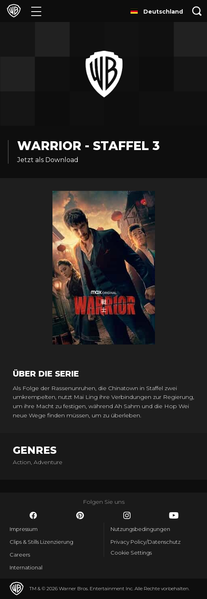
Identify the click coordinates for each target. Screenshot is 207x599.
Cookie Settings (131, 552)
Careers (20, 554)
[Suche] (197, 11)
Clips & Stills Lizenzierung (41, 542)
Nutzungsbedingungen (140, 529)
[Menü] (36, 11)
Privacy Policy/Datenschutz (146, 542)
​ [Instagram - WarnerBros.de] (127, 515)
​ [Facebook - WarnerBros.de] (33, 515)
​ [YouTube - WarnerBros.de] (174, 515)
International (26, 567)
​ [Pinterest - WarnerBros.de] (80, 515)
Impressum (24, 529)
